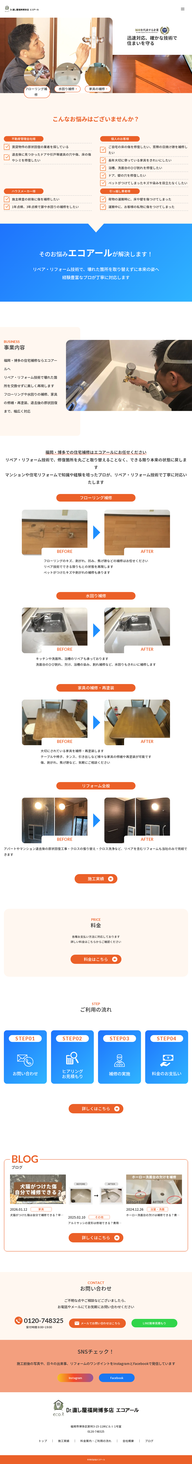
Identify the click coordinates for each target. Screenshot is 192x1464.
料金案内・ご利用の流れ (95, 1440)
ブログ (149, 1440)
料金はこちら (96, 959)
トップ (43, 1440)
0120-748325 (39, 1321)
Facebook (116, 1378)
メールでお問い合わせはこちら (97, 1323)
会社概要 (128, 1440)
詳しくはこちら (96, 1108)
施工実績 (96, 879)
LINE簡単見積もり (154, 1323)
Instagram (75, 1378)
